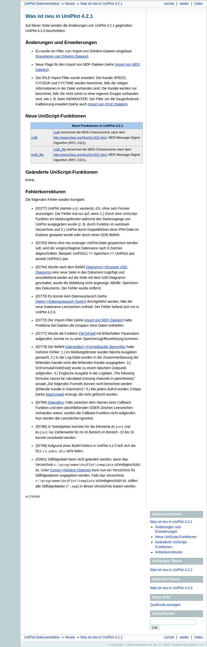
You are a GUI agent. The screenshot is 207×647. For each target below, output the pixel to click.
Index (198, 4)
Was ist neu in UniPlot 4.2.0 (171, 586)
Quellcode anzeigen (165, 603)
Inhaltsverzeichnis (167, 513)
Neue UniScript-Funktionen (176, 535)
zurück (169, 4)
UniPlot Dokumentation (41, 4)
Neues (70, 4)
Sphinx (193, 643)
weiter (184, 4)
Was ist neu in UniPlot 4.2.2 (171, 568)
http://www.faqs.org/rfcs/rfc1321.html (80, 137)
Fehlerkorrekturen (168, 551)
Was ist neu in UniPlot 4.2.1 (101, 4)
